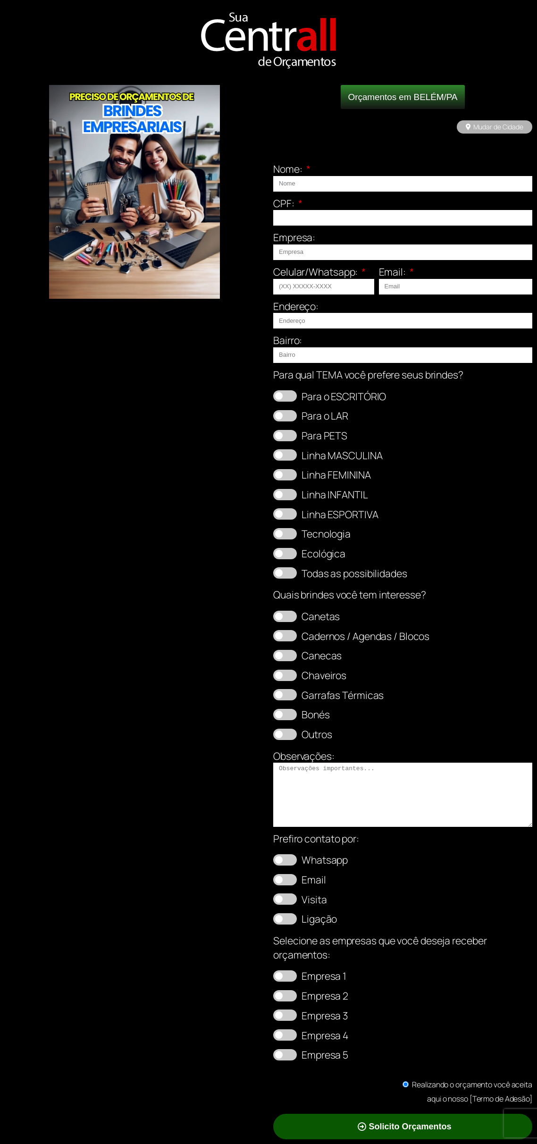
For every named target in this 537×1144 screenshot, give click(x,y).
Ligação (319, 918)
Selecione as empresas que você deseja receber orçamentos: (380, 947)
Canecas (322, 655)
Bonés (316, 714)
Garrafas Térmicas (343, 695)
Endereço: (296, 306)
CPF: (284, 203)
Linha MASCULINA (342, 455)
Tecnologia (326, 533)
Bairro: (287, 340)
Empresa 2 (325, 995)
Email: (393, 271)
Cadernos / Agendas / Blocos (365, 636)
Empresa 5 (325, 1054)
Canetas (321, 616)
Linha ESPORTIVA (340, 514)
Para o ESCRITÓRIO (344, 396)
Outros (317, 734)
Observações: (304, 756)
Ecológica (323, 553)
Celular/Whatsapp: (316, 271)
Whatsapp (325, 859)
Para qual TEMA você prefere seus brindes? (368, 374)
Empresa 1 (324, 976)
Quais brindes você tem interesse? (349, 594)
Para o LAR (325, 415)
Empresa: (294, 237)
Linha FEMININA (336, 474)
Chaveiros (324, 675)
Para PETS (324, 435)
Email (314, 879)
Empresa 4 (325, 1035)
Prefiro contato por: (316, 838)
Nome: (288, 169)
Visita (314, 899)
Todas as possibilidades (354, 573)
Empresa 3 (325, 1015)
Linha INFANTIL (335, 494)
